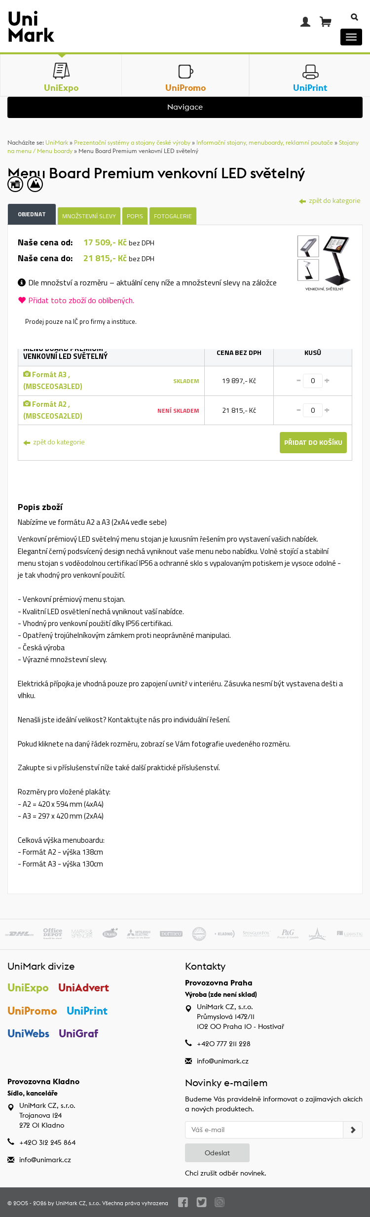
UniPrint (87, 1011)
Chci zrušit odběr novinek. (225, 1173)
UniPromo (32, 1011)
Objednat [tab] (32, 214)
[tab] (324, 265)
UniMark (56, 142)
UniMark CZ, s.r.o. (78, 1203)
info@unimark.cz (223, 1061)
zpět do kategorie (330, 200)
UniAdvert (83, 987)
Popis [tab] (135, 216)
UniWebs (28, 1033)
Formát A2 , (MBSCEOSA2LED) (52, 410)
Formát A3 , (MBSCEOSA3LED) (52, 380)
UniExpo (28, 987)
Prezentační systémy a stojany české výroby (132, 142)
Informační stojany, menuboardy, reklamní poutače (264, 142)
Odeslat (217, 1153)
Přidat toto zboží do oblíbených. (76, 300)
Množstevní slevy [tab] (89, 216)
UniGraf (78, 1033)
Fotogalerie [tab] (173, 216)
